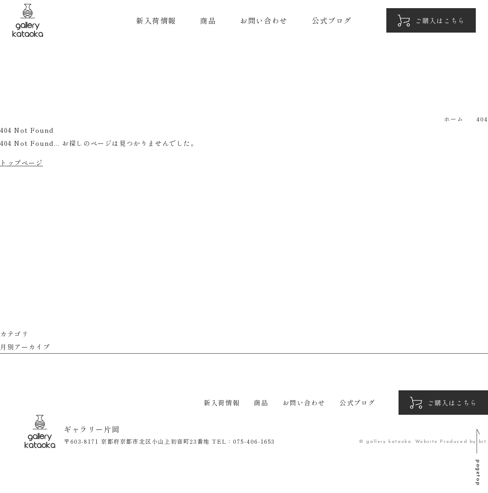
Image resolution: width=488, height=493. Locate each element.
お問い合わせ (264, 20)
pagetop (478, 473)
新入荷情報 (156, 20)
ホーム (453, 119)
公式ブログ (332, 20)
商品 (208, 20)
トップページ (21, 162)
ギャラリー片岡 (27, 20)
